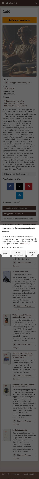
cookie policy (24, 243)
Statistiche (18, 247)
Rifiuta (5, 253)
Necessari (6, 247)
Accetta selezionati (18, 253)
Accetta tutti (32, 253)
